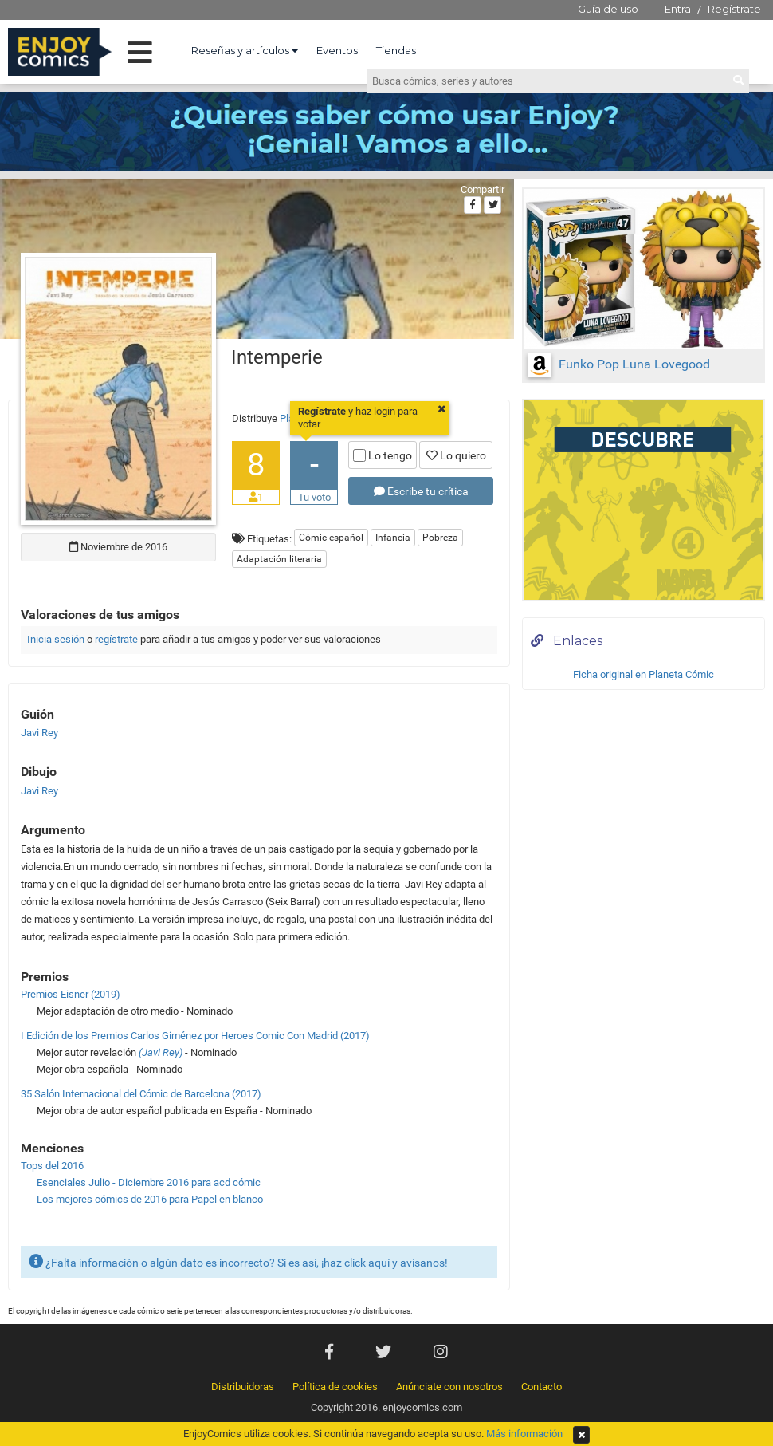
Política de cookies (335, 1387)
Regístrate (734, 8)
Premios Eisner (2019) (70, 994)
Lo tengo (382, 455)
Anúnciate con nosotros (449, 1387)
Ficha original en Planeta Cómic (643, 674)
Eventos (337, 50)
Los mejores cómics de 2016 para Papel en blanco (150, 1199)
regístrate (116, 639)
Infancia (392, 537)
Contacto (541, 1387)
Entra (678, 8)
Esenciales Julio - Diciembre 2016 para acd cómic (149, 1182)
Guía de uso (608, 8)
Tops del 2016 (52, 1166)
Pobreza (440, 537)
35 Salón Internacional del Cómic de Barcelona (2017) (141, 1094)
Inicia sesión (55, 639)
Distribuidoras (242, 1387)
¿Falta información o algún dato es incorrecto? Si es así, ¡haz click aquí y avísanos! (238, 1261)
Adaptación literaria (279, 559)
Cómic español (331, 537)
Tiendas (396, 50)
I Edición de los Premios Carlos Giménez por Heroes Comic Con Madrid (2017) (195, 1036)
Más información (524, 1434)
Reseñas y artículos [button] (244, 50)
